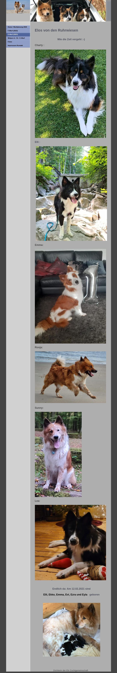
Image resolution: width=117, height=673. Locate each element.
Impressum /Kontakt (15, 45)
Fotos (10, 42)
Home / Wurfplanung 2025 (17, 27)
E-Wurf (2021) (13, 34)
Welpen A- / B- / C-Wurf (16, 38)
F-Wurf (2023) (13, 31)
